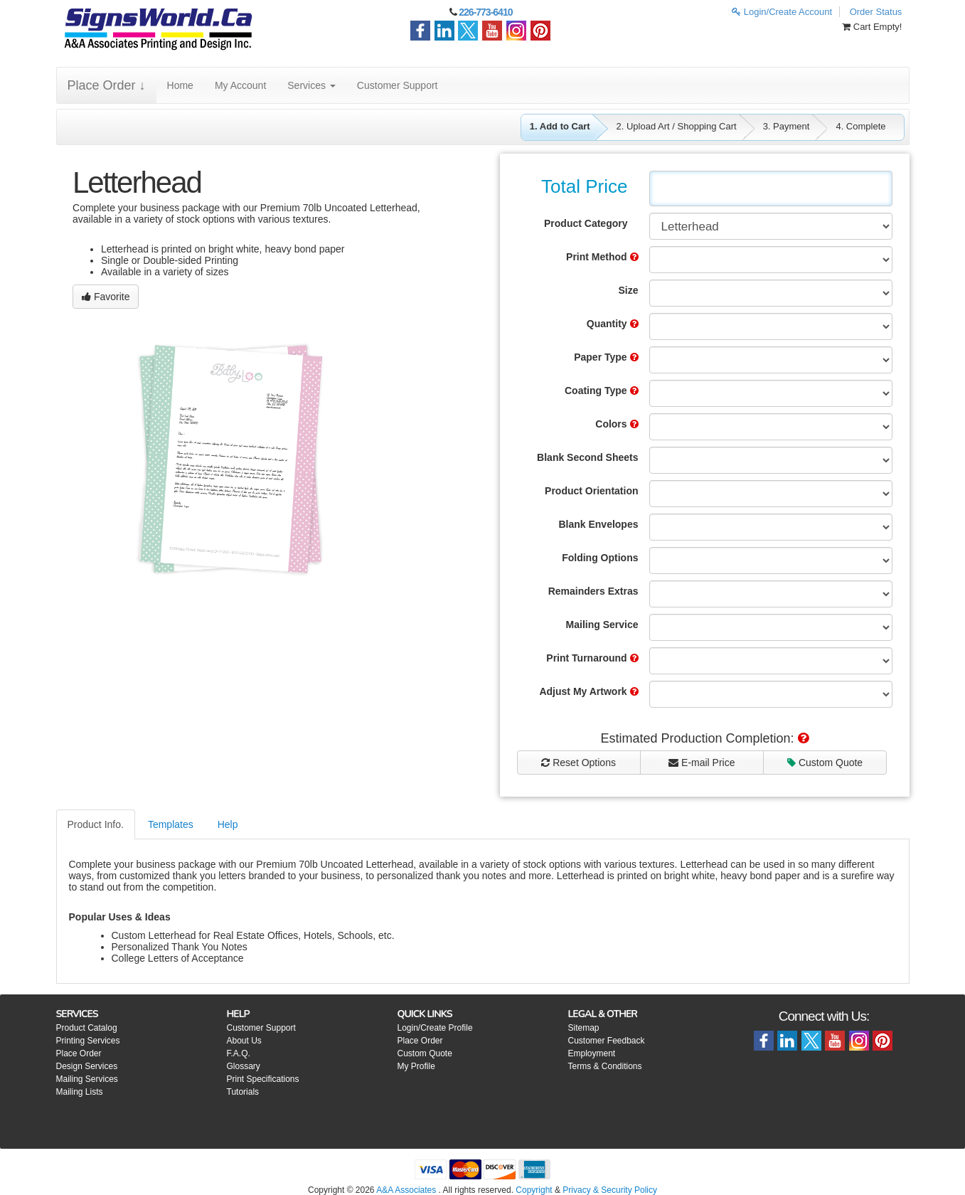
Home (180, 85)
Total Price (584, 186)
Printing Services (88, 1041)
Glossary (243, 1066)
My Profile (416, 1066)
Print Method (602, 256)
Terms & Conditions (605, 1066)
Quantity (613, 323)
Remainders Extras (593, 591)
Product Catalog (86, 1028)
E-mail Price (701, 762)
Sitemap (583, 1028)
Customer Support (397, 85)
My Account (240, 85)
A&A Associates (406, 1190)
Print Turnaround (592, 658)
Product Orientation (591, 490)
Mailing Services (87, 1079)
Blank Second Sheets (587, 457)
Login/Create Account (782, 11)
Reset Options (578, 762)
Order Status (876, 11)
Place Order (79, 1053)
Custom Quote (825, 762)
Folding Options (600, 557)
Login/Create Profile (435, 1028)
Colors (616, 424)
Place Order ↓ (107, 85)
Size (628, 290)
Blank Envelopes (598, 524)
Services (311, 85)
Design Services (87, 1066)
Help (228, 824)
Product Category (585, 223)
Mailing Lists (79, 1092)
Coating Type (602, 390)
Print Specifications (263, 1079)
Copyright (534, 1190)
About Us (244, 1041)
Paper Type (606, 357)
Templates (170, 824)
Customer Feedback (606, 1041)
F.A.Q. (238, 1053)
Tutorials (243, 1092)
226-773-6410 (485, 12)
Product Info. (96, 824)
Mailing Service (602, 624)
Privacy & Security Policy (610, 1190)
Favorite (105, 296)
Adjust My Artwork (588, 691)
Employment (592, 1053)
